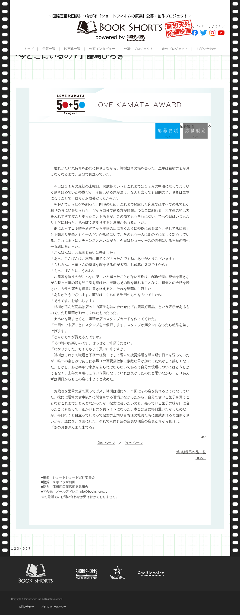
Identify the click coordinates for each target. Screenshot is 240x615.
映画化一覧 (72, 49)
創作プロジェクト (175, 49)
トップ (29, 49)
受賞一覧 (48, 49)
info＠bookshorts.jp (93, 491)
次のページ (134, 443)
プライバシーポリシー (53, 606)
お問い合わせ (206, 49)
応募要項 (167, 131)
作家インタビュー (102, 49)
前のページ (106, 443)
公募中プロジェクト (138, 49)
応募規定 (195, 131)
